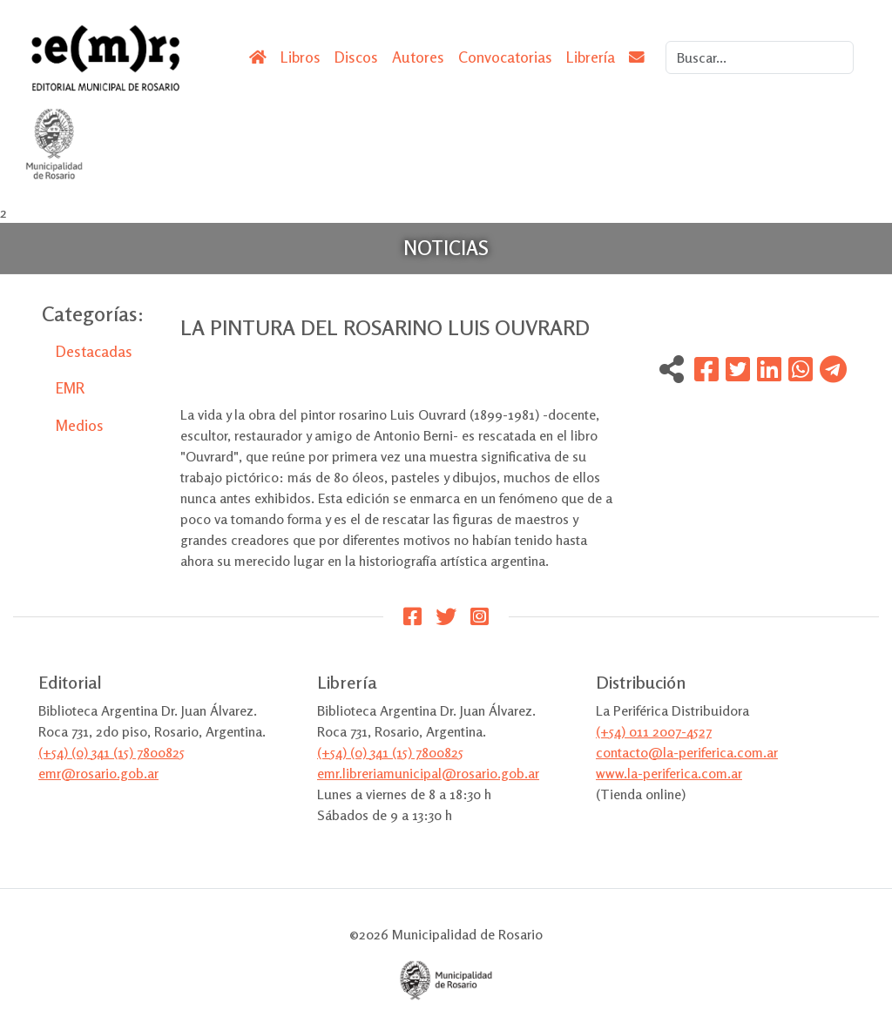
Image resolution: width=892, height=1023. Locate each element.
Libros (300, 57)
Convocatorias (505, 57)
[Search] (760, 57)
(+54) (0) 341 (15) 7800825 (111, 752)
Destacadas (94, 351)
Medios (80, 425)
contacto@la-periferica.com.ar (687, 752)
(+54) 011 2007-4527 (654, 731)
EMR (70, 388)
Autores (418, 57)
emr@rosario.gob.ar (98, 773)
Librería (590, 57)
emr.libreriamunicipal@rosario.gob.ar (428, 773)
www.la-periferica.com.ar (669, 773)
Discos (356, 57)
